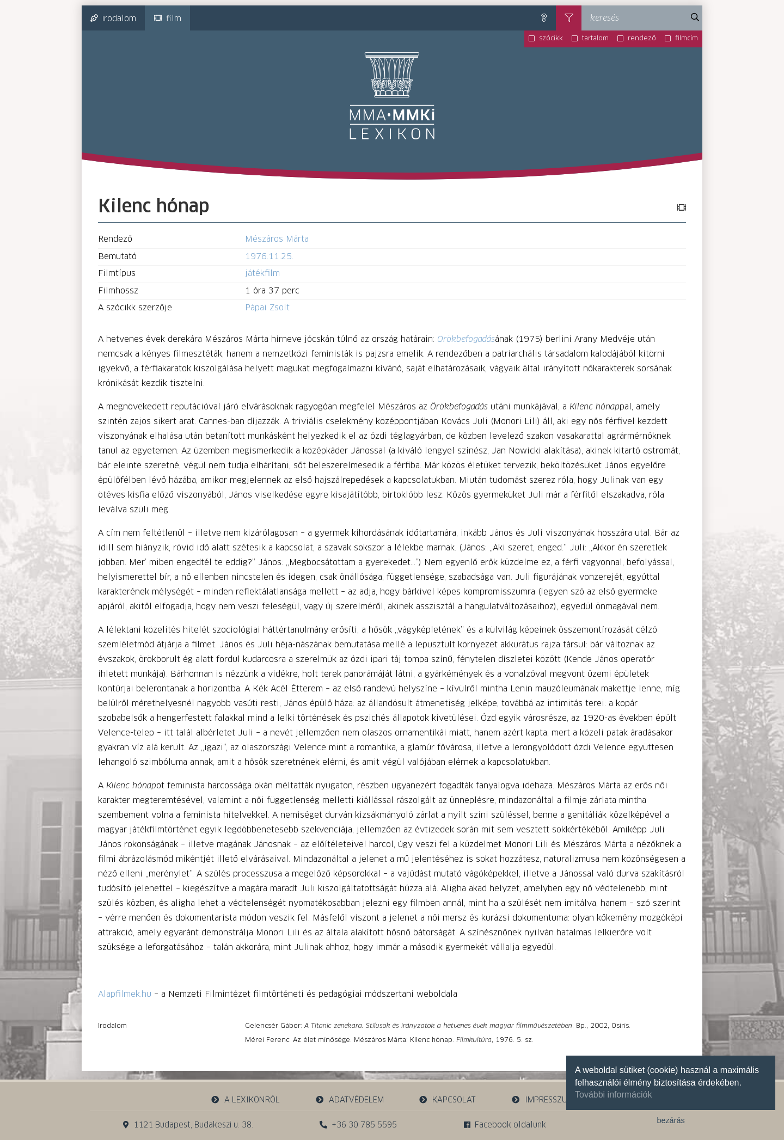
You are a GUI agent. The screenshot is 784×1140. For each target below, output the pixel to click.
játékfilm (262, 273)
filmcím (686, 38)
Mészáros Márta (277, 239)
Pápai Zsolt (267, 308)
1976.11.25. (269, 257)
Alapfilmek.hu (124, 994)
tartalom (595, 38)
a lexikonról (245, 1100)
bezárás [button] (670, 1120)
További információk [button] (613, 1094)
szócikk (551, 38)
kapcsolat (447, 1100)
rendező (642, 38)
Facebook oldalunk (505, 1125)
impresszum (542, 1100)
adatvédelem (349, 1100)
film (167, 18)
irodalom (113, 18)
